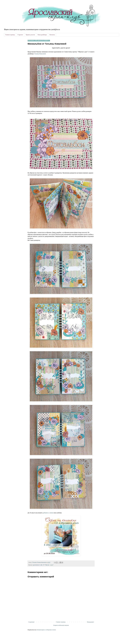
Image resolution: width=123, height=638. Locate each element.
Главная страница (10, 34)
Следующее (31, 622)
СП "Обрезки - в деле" (48, 565)
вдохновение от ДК (37, 565)
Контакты (52, 34)
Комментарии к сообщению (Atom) (46, 629)
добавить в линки (48, 513)
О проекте (20, 34)
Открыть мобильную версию (61, 625)
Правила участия (30, 34)
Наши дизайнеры (42, 34)
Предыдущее (90, 622)
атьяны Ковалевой (40, 53)
